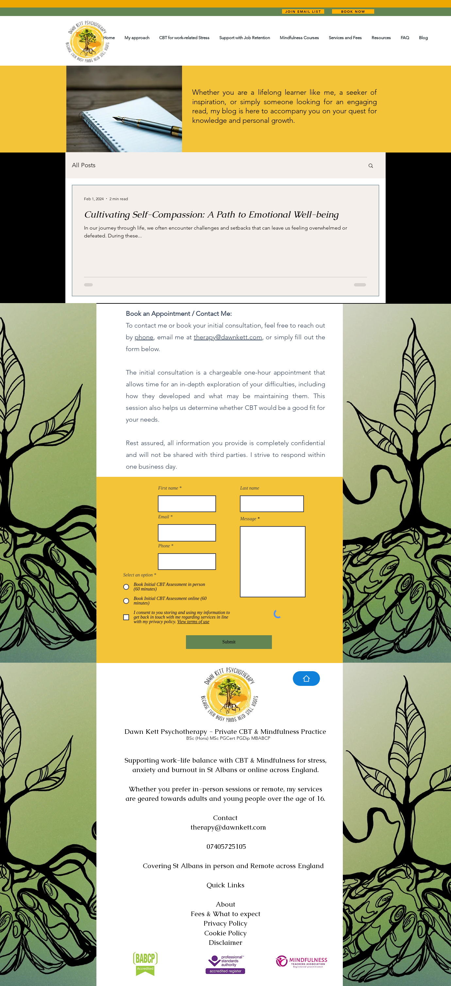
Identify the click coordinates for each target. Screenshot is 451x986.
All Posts (83, 165)
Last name (249, 488)
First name (168, 488)
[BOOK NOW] (353, 11)
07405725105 (226, 846)
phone (144, 337)
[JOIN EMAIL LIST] (303, 11)
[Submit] (229, 642)
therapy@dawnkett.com (228, 337)
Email (163, 517)
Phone (164, 546)
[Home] (306, 678)
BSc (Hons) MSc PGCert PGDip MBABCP (228, 738)
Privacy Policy (225, 923)
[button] (371, 166)
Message (248, 519)
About (225, 904)
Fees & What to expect (225, 913)
